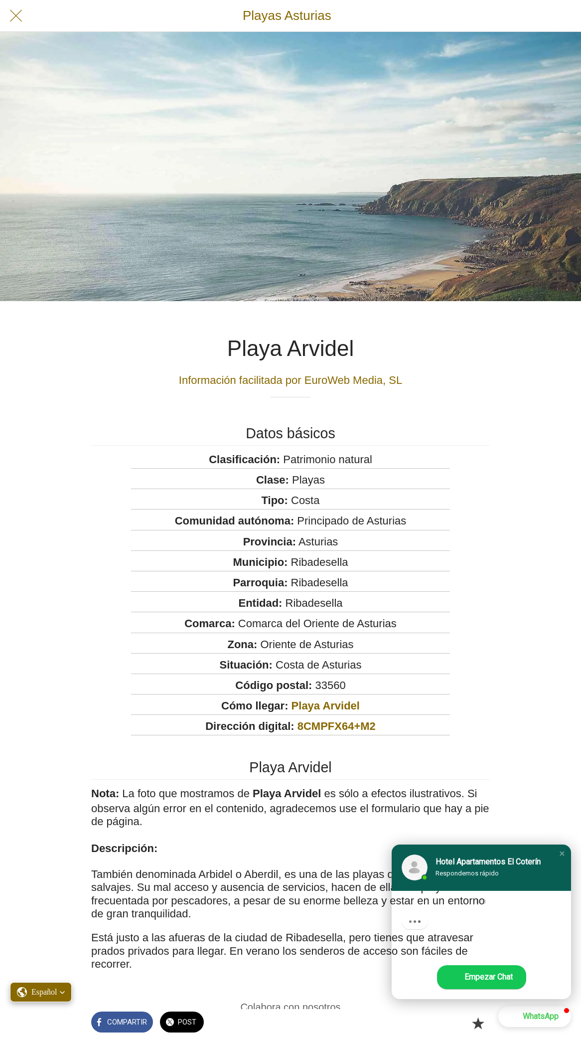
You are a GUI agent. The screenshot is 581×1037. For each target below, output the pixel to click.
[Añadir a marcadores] (478, 1023)
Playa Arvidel (325, 705)
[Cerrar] (16, 16)
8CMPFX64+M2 (336, 726)
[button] (562, 854)
